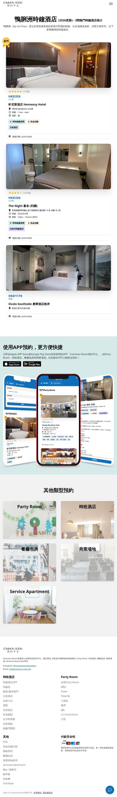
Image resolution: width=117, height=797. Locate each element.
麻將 (63, 705)
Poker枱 (65, 696)
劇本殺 (6, 774)
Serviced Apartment (14, 765)
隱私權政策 (48, 792)
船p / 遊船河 (9, 769)
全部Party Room (70, 682)
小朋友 (64, 700)
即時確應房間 (18, 121)
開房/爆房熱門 (10, 691)
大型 (63, 719)
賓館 (5, 705)
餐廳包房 (8, 755)
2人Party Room (69, 714)
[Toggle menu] (111, 4)
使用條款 (38, 792)
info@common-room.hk (20, 669)
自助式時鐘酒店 (17, 228)
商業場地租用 (10, 760)
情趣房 (6, 687)
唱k (63, 710)
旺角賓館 (8, 714)
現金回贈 (34, 121)
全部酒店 (8, 710)
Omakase (8, 783)
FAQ (5, 741)
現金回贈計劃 (10, 746)
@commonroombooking (25, 665)
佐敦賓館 (8, 723)
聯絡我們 (8, 751)
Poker (64, 691)
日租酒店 (14, 127)
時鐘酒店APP (10, 682)
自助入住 (8, 700)
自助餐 (6, 778)
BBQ (63, 687)
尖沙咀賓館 (9, 719)
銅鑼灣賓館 (9, 728)
